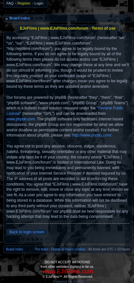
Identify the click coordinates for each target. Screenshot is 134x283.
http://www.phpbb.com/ (91, 135)
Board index (19, 18)
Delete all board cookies (68, 249)
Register (24, 3)
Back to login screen (26, 232)
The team (41, 249)
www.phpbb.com (20, 119)
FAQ (10, 3)
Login (39, 3)
